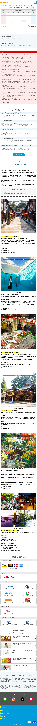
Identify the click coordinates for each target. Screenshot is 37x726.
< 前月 (3, 10)
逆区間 (31, 7)
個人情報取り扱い (4, 715)
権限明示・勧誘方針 (5, 713)
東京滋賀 (15, 45)
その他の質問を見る (18, 154)
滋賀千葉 (9, 38)
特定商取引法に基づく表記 (6, 712)
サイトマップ (3, 716)
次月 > (33, 10)
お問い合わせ (3, 718)
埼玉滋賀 (3, 45)
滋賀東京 (15, 38)
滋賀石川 (28, 38)
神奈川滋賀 (22, 45)
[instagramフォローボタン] (13, 699)
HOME (2, 706)
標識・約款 (3, 710)
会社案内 (3, 707)
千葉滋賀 (9, 45)
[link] (29, 722)
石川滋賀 (28, 45)
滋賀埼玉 (3, 38)
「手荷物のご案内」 (18, 57)
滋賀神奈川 (22, 38)
